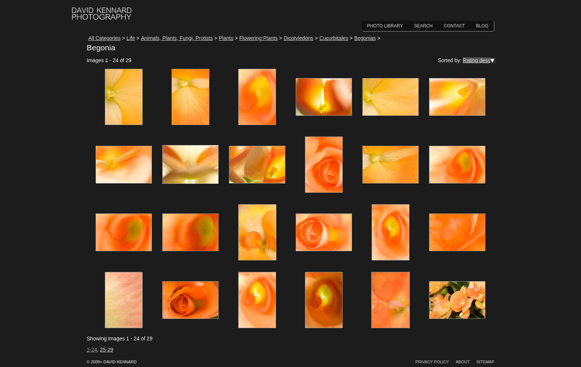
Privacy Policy (432, 362)
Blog (482, 25)
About (463, 362)
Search (423, 25)
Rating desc (476, 60)
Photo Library (385, 25)
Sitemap (485, 362)
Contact (454, 25)
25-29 (106, 350)
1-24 (92, 350)
